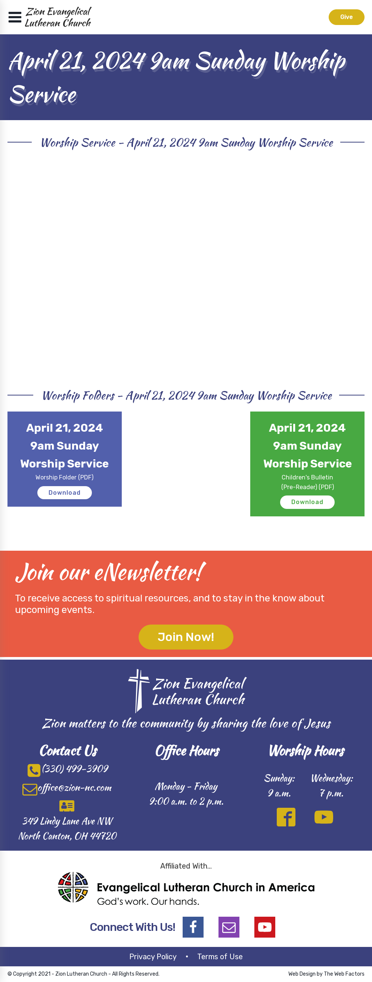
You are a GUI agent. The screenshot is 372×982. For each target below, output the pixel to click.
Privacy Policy (153, 956)
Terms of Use (220, 956)
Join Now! (186, 637)
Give (346, 17)
